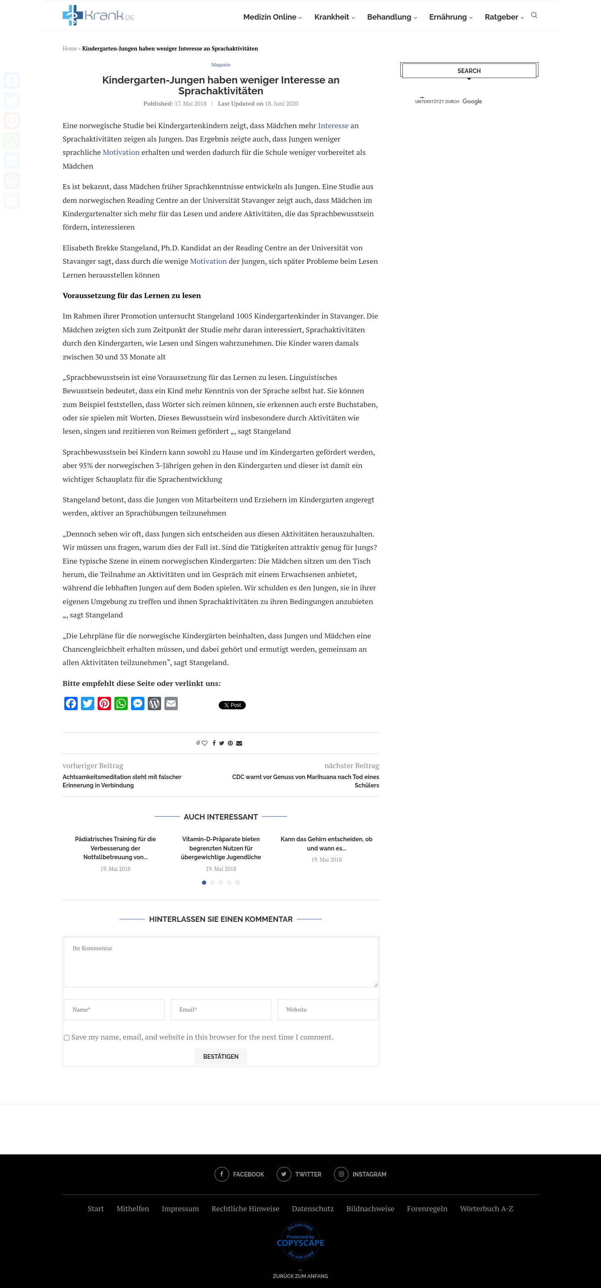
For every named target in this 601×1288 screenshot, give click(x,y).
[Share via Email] (239, 743)
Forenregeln (427, 1208)
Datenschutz (313, 1208)
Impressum (180, 1208)
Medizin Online (269, 17)
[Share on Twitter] (222, 743)
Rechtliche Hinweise (245, 1208)
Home (70, 48)
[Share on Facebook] (214, 743)
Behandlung (389, 17)
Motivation (121, 152)
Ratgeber (501, 17)
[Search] (534, 17)
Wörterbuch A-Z (486, 1208)
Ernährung (448, 17)
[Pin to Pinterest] (230, 743)
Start (96, 1208)
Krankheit (331, 17)
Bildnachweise (370, 1208)
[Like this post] (204, 743)
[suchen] (461, 101)
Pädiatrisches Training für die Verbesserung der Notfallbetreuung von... (115, 848)
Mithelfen (132, 1208)
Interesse (333, 125)
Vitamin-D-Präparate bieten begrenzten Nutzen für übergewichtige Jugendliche (221, 848)
